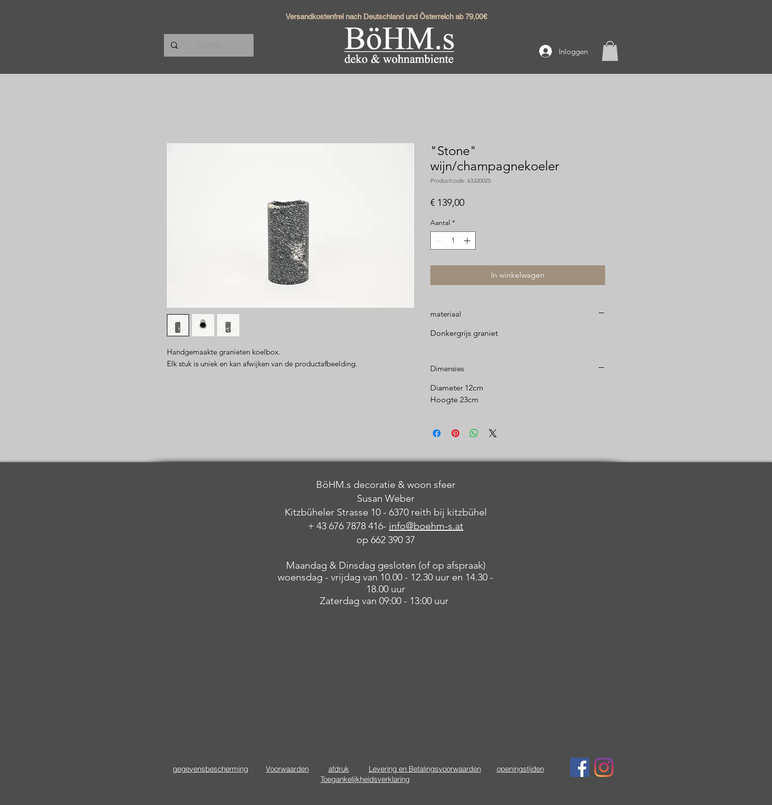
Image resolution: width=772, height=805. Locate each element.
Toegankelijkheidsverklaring (365, 779)
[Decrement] (438, 240)
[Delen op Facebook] (437, 433)
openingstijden (520, 768)
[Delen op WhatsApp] (474, 433)
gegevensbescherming (210, 768)
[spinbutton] (453, 240)
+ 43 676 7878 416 (345, 526)
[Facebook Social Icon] (579, 767)
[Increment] (468, 240)
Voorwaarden (287, 768)
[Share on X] (493, 433)
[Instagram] (603, 767)
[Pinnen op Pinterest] (455, 433)
